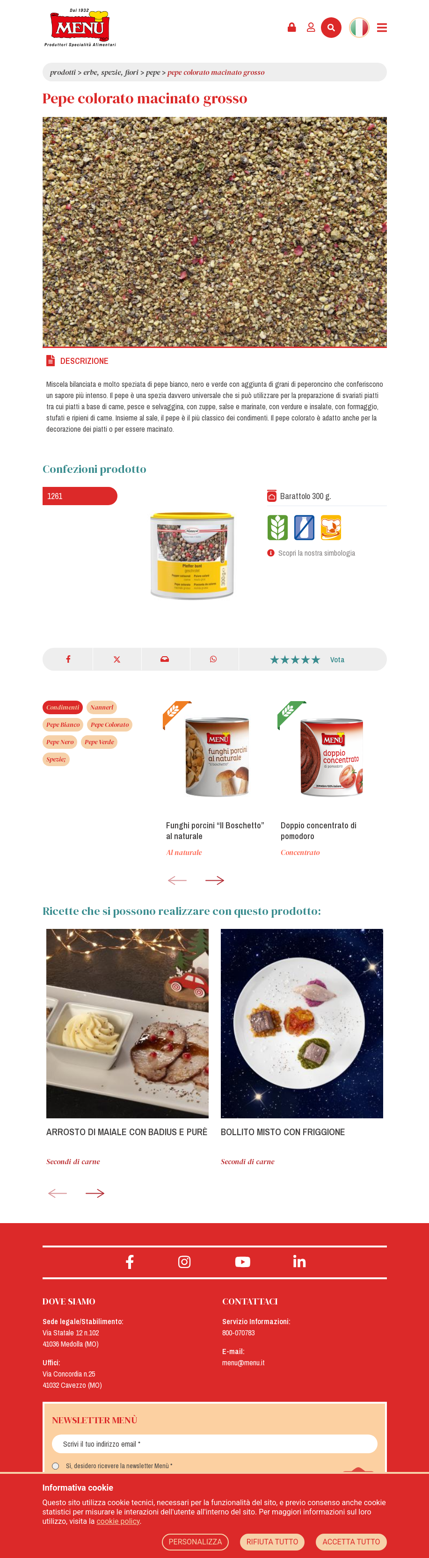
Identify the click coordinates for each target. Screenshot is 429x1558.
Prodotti (63, 72)
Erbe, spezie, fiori (110, 72)
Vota (337, 659)
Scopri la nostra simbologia (316, 553)
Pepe (153, 72)
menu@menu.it (243, 1362)
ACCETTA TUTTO (351, 1541)
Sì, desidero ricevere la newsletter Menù (117, 1466)
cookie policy (117, 1521)
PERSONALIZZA (195, 1541)
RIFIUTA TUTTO (272, 1541)
